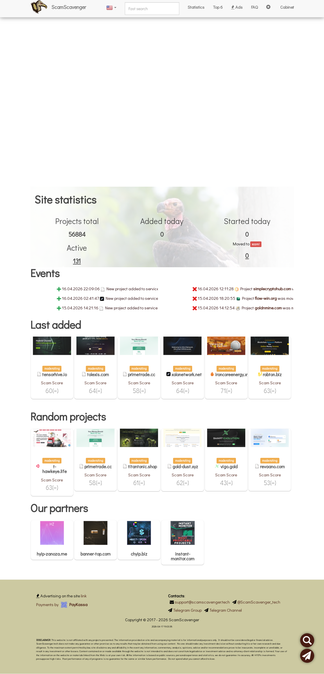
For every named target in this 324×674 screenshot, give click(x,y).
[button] (111, 7)
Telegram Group (187, 610)
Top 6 (218, 7)
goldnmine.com (275, 307)
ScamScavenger (68, 7)
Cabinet (287, 7)
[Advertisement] (162, 39)
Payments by (62, 604)
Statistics (196, 7)
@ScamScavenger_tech (258, 602)
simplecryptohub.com (280, 288)
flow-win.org (273, 298)
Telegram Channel (225, 610)
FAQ (254, 7)
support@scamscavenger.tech (202, 602)
